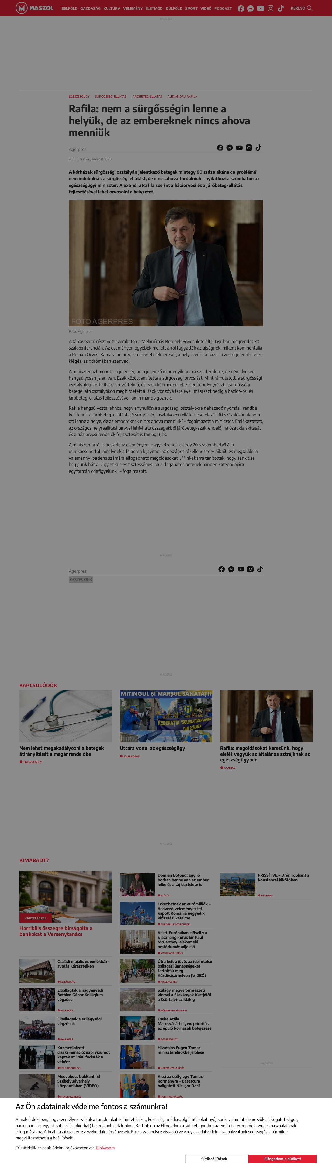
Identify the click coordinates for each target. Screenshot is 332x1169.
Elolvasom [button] (105, 1147)
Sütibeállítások (214, 1159)
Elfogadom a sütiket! (282, 1159)
